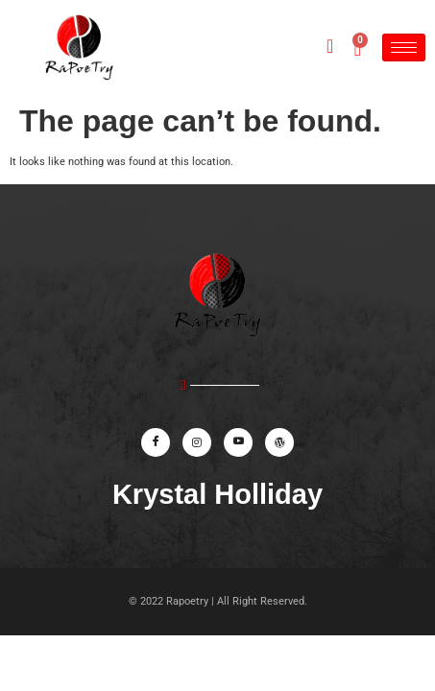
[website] (279, 442)
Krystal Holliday (217, 494)
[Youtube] (238, 442)
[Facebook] (155, 442)
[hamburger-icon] (403, 47)
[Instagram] (196, 442)
